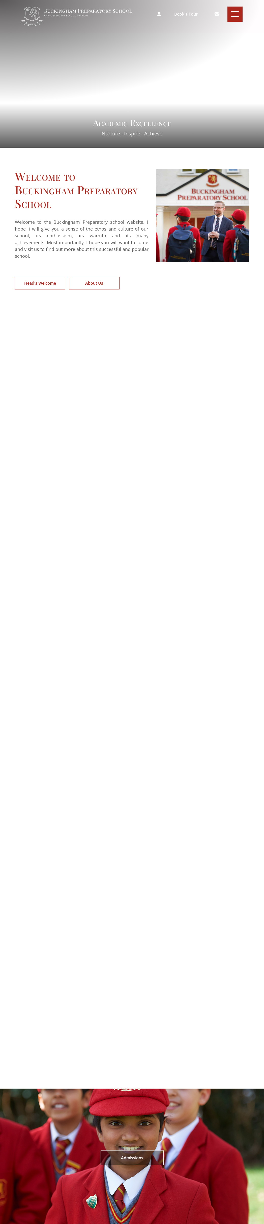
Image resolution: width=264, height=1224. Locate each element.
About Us (94, 283)
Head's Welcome (40, 283)
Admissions (132, 1157)
